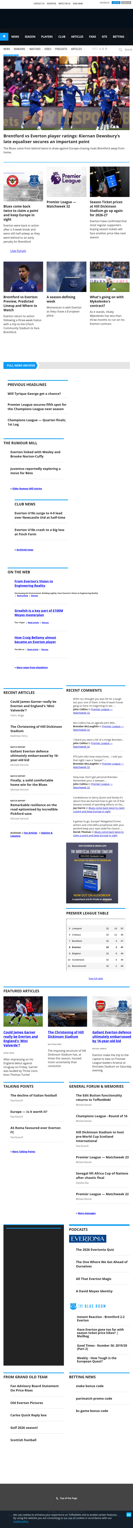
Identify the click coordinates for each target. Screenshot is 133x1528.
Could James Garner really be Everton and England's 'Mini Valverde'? (33, 705)
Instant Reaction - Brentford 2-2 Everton (101, 1318)
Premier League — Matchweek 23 (102, 1157)
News (6, 49)
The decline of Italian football (33, 1095)
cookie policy (20, 1521)
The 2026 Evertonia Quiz (95, 1249)
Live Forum (18, 251)
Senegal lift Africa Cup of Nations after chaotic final (102, 1175)
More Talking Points (23, 1151)
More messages (87, 1213)
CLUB (61, 37)
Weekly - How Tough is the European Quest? (97, 1359)
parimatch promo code (94, 1398)
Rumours (19, 49)
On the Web (19, 572)
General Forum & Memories (96, 1086)
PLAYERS (46, 37)
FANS (92, 37)
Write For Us (64, 3)
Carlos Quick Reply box (28, 1415)
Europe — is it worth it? (28, 1111)
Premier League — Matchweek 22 (102, 1194)
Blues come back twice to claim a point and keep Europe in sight (20, 212)
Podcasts (61, 49)
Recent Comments (84, 690)
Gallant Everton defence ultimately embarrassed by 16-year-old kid (34, 755)
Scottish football (23, 1440)
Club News (25, 504)
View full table (96, 978)
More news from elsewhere (32, 667)
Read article (22, 595)
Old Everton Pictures (26, 1403)
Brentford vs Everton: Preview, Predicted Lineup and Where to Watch (20, 303)
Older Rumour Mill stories (27, 488)
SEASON (30, 37)
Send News (78, 3)
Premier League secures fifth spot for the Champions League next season (37, 406)
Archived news (25, 549)
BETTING (118, 37)
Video (47, 49)
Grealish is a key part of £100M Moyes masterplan (39, 612)
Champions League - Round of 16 (101, 1116)
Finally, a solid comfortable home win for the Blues (31, 782)
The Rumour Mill (20, 442)
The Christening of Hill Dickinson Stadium (66, 1034)
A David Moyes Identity (94, 1291)
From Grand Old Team (25, 1376)
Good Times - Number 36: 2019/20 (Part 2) (102, 1347)
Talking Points (18, 1086)
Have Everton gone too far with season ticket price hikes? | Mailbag (100, 1332)
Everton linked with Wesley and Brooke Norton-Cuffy (35, 454)
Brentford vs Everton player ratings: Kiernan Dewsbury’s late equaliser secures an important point (61, 138)
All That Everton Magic (94, 1278)
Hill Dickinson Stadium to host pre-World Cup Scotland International (100, 1136)
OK (129, 1514)
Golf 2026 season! (24, 1427)
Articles (76, 49)
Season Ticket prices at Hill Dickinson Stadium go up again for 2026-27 (106, 208)
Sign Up (126, 2)
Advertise (51, 3)
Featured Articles (21, 991)
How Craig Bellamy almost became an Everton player (35, 639)
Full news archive (21, 365)
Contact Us (39, 3)
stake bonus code (90, 1386)
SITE (104, 37)
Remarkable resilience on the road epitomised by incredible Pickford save (34, 809)
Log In (116, 2)
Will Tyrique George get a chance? (34, 393)
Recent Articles (19, 692)
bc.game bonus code (92, 1410)
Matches (35, 49)
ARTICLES (77, 37)
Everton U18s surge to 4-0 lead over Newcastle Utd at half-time (40, 515)
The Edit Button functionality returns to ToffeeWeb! (99, 1097)
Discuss (34, 595)
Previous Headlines (27, 384)
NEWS (15, 37)
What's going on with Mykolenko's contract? (107, 301)
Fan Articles (30, 832)
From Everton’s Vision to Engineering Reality (34, 583)
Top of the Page (66, 1498)
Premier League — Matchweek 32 (61, 204)
